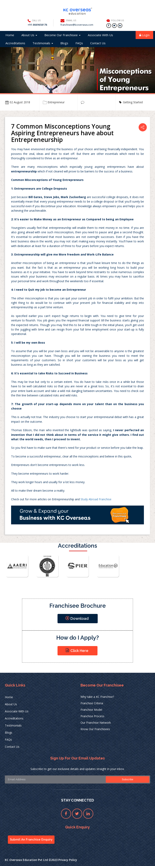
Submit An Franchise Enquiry (31, 839)
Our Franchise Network (96, 722)
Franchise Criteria (92, 703)
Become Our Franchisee (62, 35)
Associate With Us (100, 35)
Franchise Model (91, 710)
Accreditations (15, 43)
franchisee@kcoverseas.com (77, 24)
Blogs (64, 43)
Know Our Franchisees (95, 729)
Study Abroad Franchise (96, 499)
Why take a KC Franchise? (97, 697)
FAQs (79, 43)
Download (77, 618)
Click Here (76, 650)
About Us (29, 35)
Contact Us (98, 43)
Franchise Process (92, 716)
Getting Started (133, 102)
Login (144, 35)
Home (9, 35)
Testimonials (42, 43)
